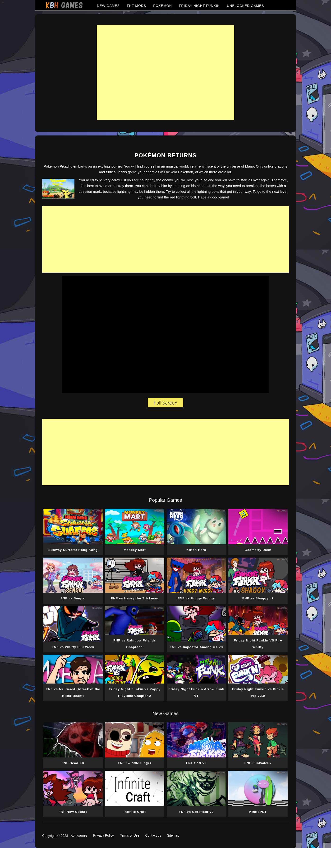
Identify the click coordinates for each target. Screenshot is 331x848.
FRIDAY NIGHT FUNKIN (199, 6)
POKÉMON (162, 6)
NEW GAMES (108, 6)
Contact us (153, 835)
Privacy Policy (103, 835)
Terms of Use (129, 835)
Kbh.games (78, 835)
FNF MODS (136, 6)
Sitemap (173, 835)
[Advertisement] (165, 72)
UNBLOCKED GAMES (245, 6)
